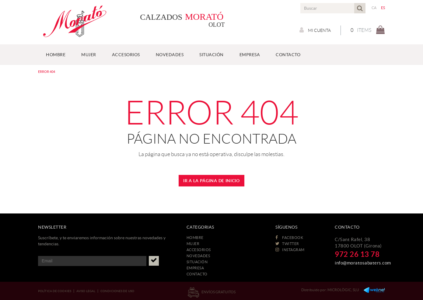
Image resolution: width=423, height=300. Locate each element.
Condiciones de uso (117, 291)
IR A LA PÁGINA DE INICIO (211, 180)
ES (383, 8)
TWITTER (287, 244)
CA (374, 8)
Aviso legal (85, 291)
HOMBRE (195, 238)
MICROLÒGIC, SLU (343, 290)
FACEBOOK (289, 238)
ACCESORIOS (199, 250)
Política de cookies (54, 291)
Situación (197, 262)
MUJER (193, 244)
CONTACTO (197, 274)
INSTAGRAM (290, 250)
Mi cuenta (315, 30)
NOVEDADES (198, 256)
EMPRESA (195, 268)
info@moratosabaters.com (363, 262)
